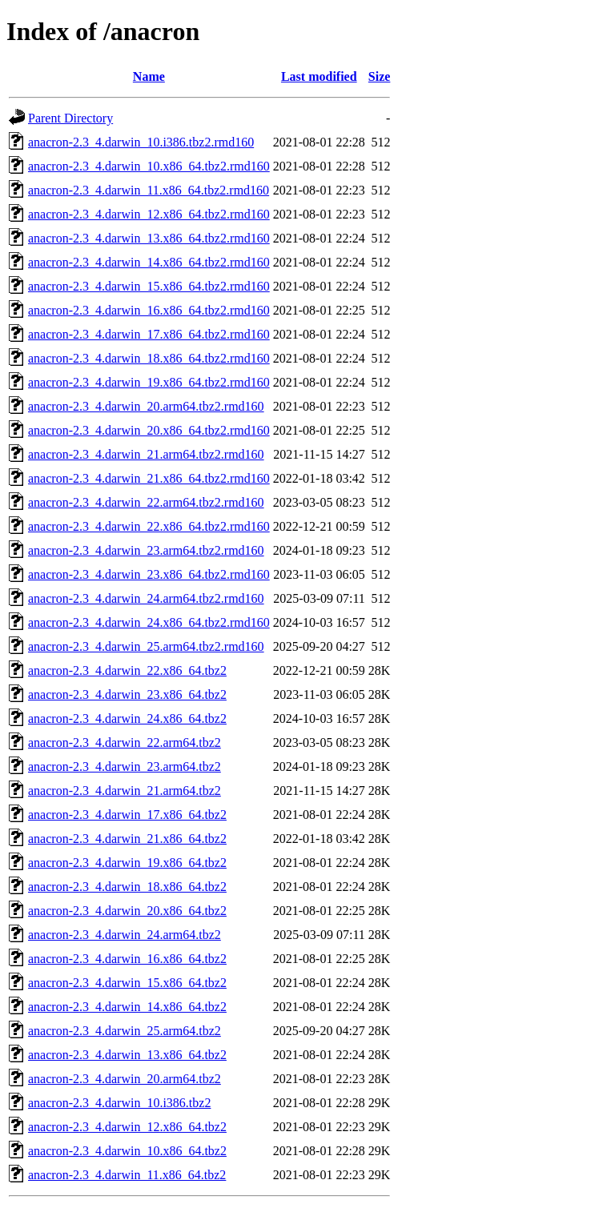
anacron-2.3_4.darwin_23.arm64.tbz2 (124, 766)
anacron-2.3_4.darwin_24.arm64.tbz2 (124, 934)
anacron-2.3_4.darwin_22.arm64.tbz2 (124, 742)
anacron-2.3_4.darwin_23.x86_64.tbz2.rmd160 (149, 574)
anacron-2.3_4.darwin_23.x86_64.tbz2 (127, 694)
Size (379, 76)
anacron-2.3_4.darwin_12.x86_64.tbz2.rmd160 (149, 214)
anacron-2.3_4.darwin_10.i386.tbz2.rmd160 (141, 142)
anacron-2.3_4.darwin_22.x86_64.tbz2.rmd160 (149, 526)
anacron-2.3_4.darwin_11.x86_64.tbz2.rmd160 (148, 190)
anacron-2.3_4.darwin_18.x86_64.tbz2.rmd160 (149, 358)
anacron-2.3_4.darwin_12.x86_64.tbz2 (127, 1127)
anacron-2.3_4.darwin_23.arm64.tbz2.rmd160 (146, 550)
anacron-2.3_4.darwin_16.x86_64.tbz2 (127, 958)
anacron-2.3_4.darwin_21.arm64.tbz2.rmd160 (146, 454)
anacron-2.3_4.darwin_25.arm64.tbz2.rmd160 (146, 646)
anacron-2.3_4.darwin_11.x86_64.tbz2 (127, 1175)
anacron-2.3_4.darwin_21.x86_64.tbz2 (127, 838)
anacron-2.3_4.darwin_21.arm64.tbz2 (124, 790)
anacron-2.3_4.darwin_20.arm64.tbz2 (124, 1079)
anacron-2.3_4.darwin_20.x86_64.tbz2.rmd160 (149, 430)
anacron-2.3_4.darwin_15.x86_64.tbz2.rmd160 (149, 286)
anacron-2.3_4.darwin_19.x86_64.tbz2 (127, 862)
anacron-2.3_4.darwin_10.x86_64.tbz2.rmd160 (149, 166)
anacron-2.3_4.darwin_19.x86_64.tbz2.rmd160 (149, 382)
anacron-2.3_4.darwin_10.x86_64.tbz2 (127, 1151)
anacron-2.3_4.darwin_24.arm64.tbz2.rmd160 (146, 598)
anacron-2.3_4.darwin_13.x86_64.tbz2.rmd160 (149, 238)
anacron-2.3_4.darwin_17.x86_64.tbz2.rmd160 (149, 334)
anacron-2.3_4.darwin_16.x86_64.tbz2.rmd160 (149, 310)
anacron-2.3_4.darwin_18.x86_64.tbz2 (127, 886)
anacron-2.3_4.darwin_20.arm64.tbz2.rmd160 (146, 406)
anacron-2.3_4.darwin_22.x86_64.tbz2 (127, 670)
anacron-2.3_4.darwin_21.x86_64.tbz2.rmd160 (149, 478)
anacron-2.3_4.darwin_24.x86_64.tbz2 (127, 718)
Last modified (319, 76)
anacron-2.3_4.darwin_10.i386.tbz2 (119, 1103)
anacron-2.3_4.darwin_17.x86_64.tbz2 (127, 814)
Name (149, 76)
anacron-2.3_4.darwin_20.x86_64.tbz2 (127, 910)
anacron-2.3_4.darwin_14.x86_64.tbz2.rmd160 (149, 262)
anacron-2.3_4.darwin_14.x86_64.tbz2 (127, 1006)
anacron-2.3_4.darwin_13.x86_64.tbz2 (127, 1055)
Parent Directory (70, 118)
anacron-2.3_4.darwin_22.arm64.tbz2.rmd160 (146, 502)
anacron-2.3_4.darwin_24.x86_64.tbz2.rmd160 (149, 622)
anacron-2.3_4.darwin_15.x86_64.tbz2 (127, 982)
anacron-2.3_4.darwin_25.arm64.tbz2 (124, 1030)
